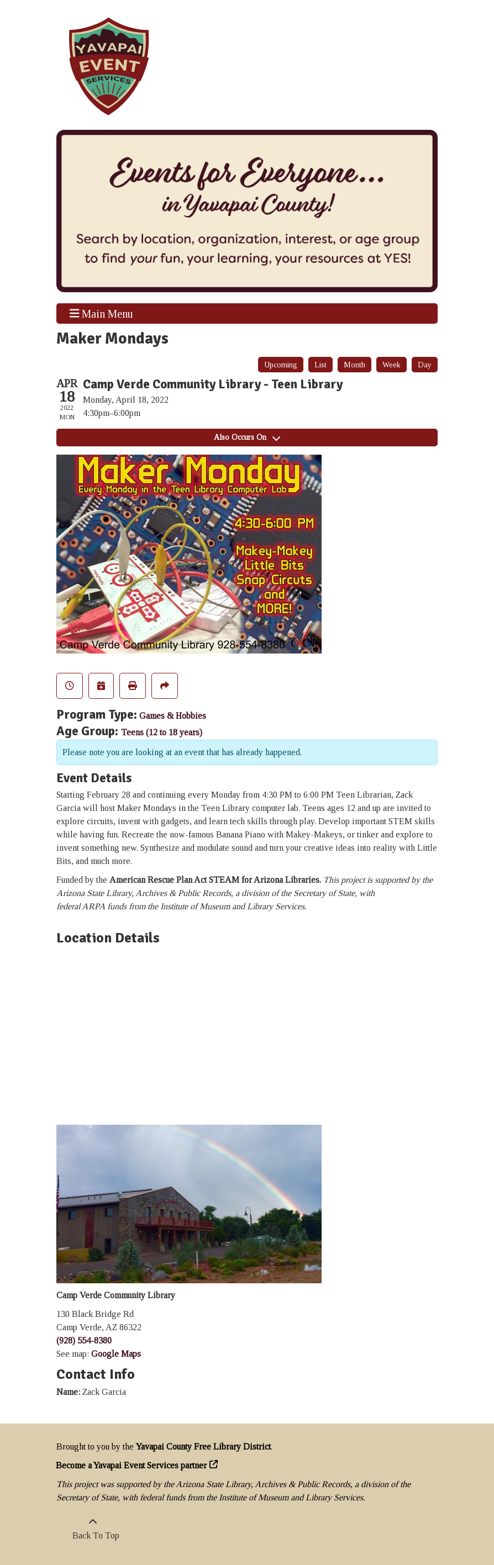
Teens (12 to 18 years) (161, 732)
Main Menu (102, 313)
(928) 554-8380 (84, 1340)
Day (425, 365)
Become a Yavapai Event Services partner (131, 1465)
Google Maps (116, 1353)
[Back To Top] (92, 1529)
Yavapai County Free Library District (203, 1446)
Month (354, 365)
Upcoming (280, 365)
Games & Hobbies (172, 715)
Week (391, 365)
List (320, 365)
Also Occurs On (247, 437)
